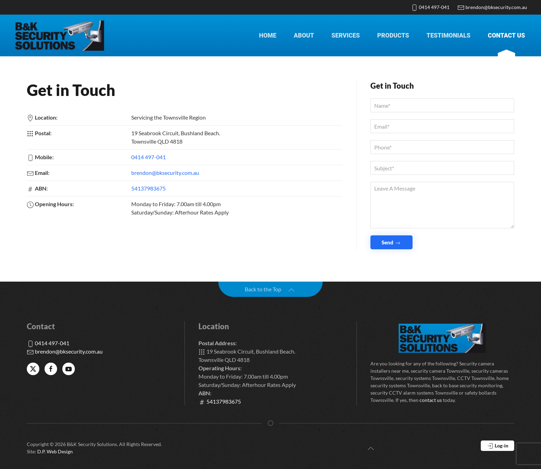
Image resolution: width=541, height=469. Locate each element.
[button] (291, 289)
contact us (431, 400)
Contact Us (506, 35)
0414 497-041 (430, 7)
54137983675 (148, 188)
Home (267, 35)
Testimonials (448, 35)
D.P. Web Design (55, 451)
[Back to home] (59, 35)
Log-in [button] (497, 446)
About (304, 35)
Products (393, 35)
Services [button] (345, 35)
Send (391, 242)
